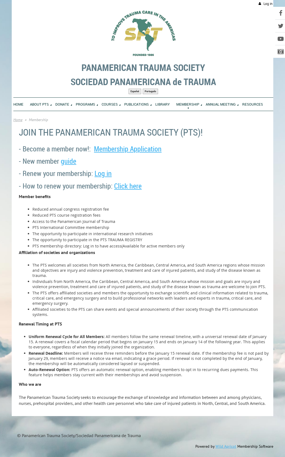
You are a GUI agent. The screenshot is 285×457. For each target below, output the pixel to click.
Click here (128, 186)
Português (150, 91)
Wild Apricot (226, 446)
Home (17, 119)
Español (135, 91)
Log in (267, 3)
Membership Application (128, 149)
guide (68, 161)
